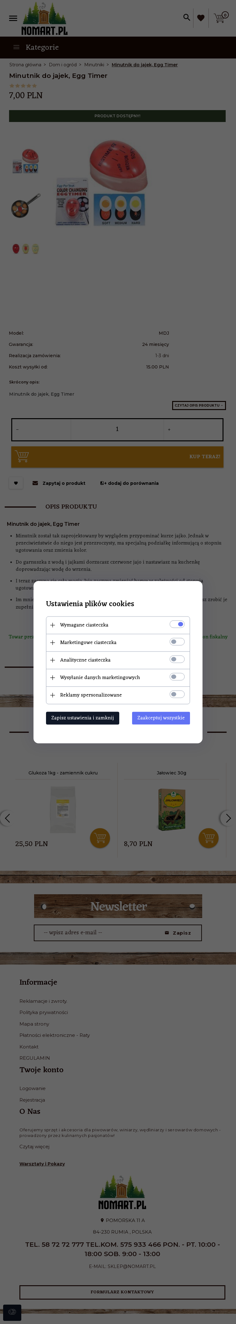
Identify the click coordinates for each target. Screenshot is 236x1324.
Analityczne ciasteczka (85, 660)
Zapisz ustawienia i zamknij (82, 717)
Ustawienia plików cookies (90, 604)
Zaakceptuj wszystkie (161, 717)
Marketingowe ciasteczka (88, 642)
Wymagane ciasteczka (84, 625)
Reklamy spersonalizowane (91, 695)
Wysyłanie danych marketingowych (100, 677)
